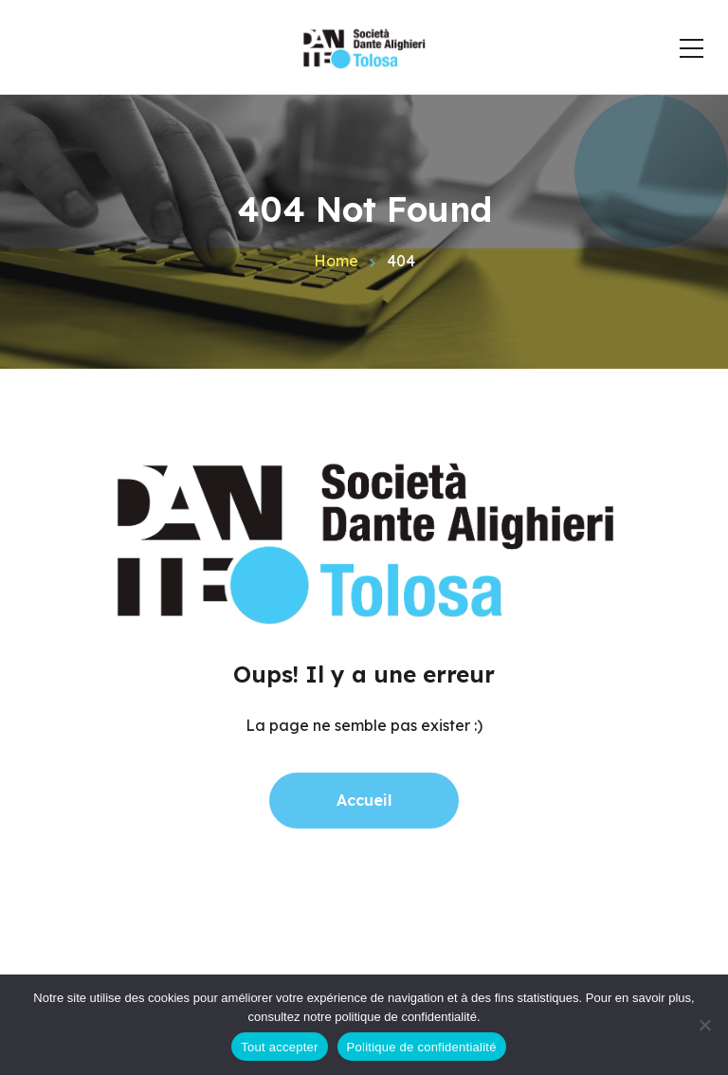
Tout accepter (279, 1047)
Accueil (364, 800)
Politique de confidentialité (422, 1047)
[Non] (704, 1024)
